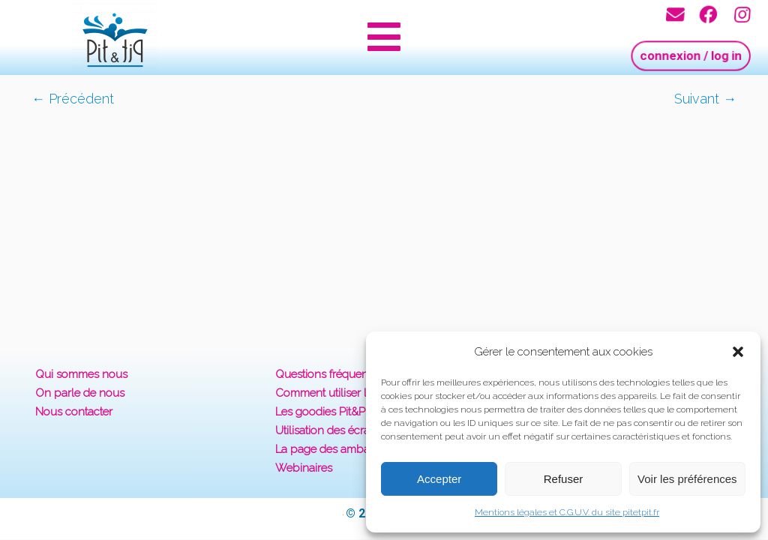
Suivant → (705, 98)
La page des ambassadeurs (345, 449)
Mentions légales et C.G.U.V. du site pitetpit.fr (567, 512)
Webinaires (303, 468)
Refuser (564, 478)
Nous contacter (73, 411)
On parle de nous (79, 393)
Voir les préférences (687, 478)
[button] (738, 351)
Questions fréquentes (328, 374)
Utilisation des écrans (328, 430)
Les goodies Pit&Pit (322, 411)
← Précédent (73, 98)
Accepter (439, 478)
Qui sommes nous (81, 374)
